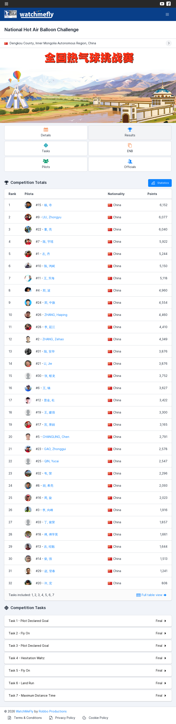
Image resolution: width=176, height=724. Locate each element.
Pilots (46, 164)
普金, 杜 (49, 400)
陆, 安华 (49, 351)
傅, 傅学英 (51, 534)
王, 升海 (49, 278)
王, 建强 (49, 412)
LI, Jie (48, 363)
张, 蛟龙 (49, 376)
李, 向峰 (47, 510)
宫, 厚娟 (49, 424)
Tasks (46, 148)
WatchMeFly (24, 711)
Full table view (151, 595)
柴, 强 (48, 558)
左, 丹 (46, 254)
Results (130, 132)
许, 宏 (48, 583)
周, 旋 (48, 498)
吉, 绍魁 (49, 546)
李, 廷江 (49, 327)
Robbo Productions (53, 711)
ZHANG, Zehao (53, 339)
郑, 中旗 (49, 302)
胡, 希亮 (48, 485)
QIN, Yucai (51, 461)
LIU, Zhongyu (52, 217)
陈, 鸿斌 (49, 266)
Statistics (160, 183)
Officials (130, 164)
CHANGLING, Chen (56, 437)
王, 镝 (46, 388)
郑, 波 (46, 290)
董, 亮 (48, 229)
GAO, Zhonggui (55, 449)
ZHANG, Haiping (55, 315)
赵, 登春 (49, 571)
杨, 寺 (48, 205)
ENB (130, 148)
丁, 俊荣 (49, 522)
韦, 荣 (48, 473)
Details (46, 132)
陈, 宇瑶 (48, 241)
